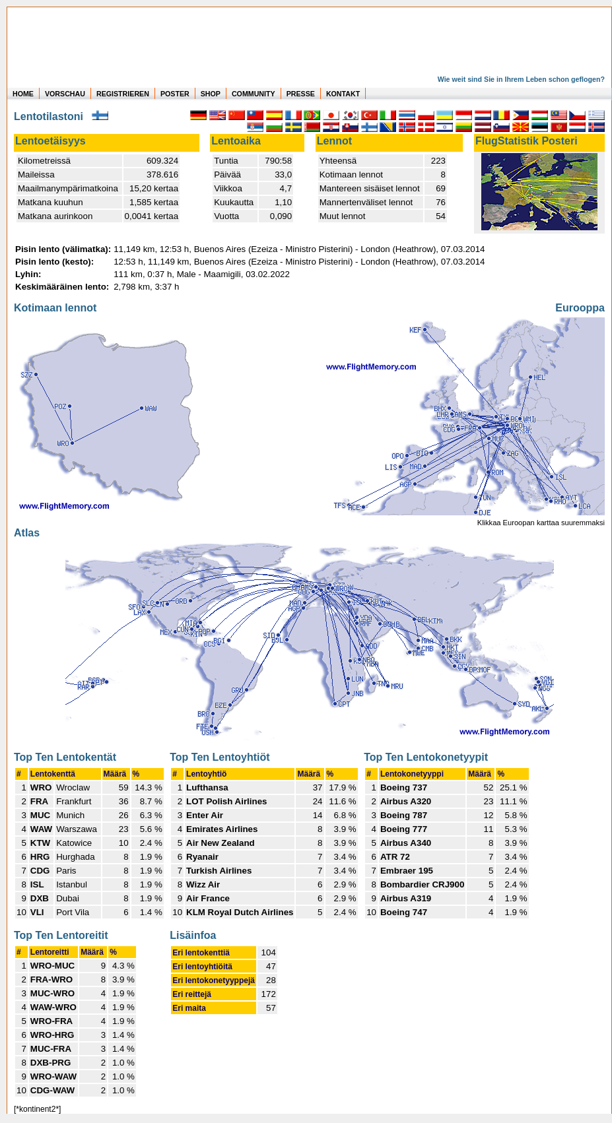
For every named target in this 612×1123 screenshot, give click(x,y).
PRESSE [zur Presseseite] (301, 94)
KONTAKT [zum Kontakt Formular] (343, 94)
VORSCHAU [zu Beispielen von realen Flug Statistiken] (65, 94)
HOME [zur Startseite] (23, 94)
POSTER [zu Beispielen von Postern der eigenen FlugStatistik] (174, 94)
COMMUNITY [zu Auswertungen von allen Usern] (253, 94)
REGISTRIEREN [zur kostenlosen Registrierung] (122, 94)
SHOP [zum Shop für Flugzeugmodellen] (211, 94)
